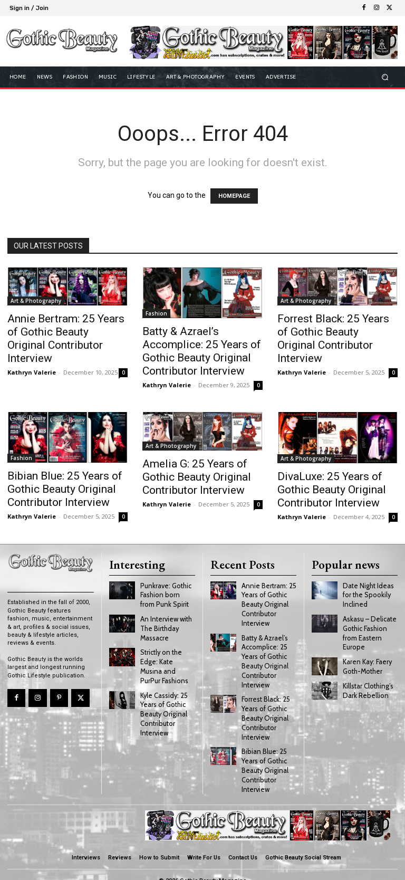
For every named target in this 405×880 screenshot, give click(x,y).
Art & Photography (36, 300)
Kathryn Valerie (31, 372)
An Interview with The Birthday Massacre (165, 625)
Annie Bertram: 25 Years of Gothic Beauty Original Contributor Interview (65, 338)
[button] (385, 76)
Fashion (156, 313)
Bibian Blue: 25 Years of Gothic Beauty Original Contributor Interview (64, 489)
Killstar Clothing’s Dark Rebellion (367, 684)
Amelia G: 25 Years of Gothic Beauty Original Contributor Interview (196, 476)
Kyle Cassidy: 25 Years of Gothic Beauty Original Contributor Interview (162, 706)
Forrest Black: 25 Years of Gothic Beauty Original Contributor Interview (333, 338)
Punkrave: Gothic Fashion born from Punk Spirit (165, 593)
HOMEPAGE (234, 196)
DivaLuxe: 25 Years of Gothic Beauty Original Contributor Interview (331, 489)
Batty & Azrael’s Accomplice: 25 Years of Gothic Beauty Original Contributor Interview (201, 351)
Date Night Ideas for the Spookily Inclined (366, 593)
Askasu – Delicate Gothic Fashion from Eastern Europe (368, 629)
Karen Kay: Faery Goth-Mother (366, 661)
